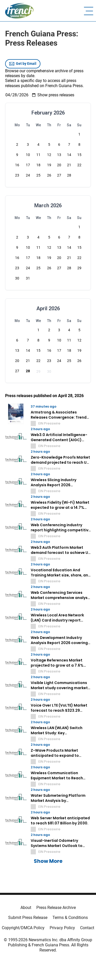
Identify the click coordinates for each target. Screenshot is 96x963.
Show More (48, 861)
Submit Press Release (27, 917)
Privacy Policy (62, 927)
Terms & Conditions (70, 917)
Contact (87, 927)
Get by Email (22, 63)
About (25, 907)
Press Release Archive (56, 907)
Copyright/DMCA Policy (23, 927)
